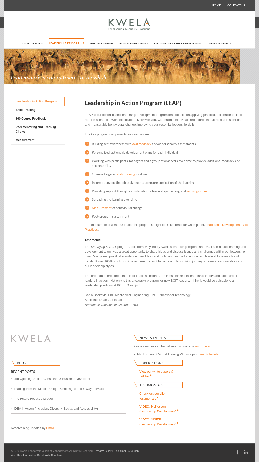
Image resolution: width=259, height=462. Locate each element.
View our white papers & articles (156, 374)
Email (50, 428)
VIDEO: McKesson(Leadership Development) (159, 409)
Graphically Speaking (49, 455)
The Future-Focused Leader (33, 398)
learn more (202, 346)
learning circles (197, 191)
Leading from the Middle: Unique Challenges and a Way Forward (59, 389)
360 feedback (141, 144)
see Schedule (209, 354)
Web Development (22, 455)
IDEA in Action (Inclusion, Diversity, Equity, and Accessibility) (56, 408)
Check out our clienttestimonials (153, 396)
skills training (126, 174)
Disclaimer (120, 450)
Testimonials (151, 385)
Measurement (102, 208)
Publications (151, 363)
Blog (21, 363)
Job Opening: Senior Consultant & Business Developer (52, 379)
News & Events (152, 338)
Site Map (133, 450)
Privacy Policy (103, 450)
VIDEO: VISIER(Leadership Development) (159, 422)
